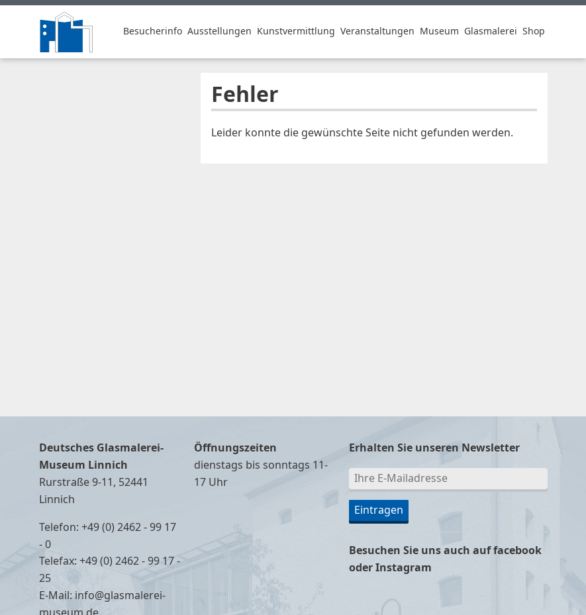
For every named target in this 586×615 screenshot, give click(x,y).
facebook (517, 551)
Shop (533, 31)
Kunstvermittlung (296, 31)
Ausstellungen (219, 31)
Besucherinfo (152, 31)
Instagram (403, 568)
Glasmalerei (490, 31)
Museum (439, 31)
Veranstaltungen (377, 31)
